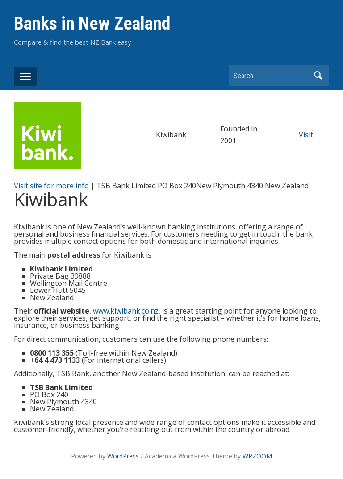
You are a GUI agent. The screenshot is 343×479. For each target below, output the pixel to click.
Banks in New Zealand (92, 23)
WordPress (123, 456)
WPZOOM (257, 456)
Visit (306, 135)
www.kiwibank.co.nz (126, 311)
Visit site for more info (51, 186)
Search (318, 75)
